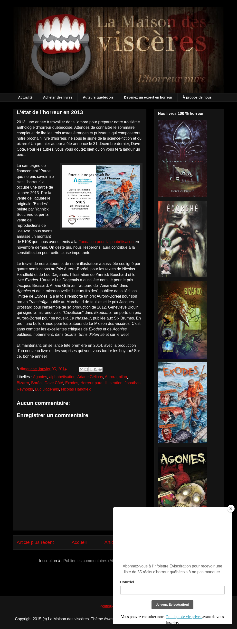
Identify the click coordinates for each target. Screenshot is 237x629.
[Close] (231, 508)
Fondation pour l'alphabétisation (105, 242)
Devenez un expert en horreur (148, 97)
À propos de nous (197, 97)
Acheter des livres (58, 97)
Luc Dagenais (47, 389)
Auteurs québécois (98, 97)
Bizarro (23, 383)
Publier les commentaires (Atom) (91, 561)
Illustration (114, 383)
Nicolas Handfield (76, 389)
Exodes (71, 383)
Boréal (36, 383)
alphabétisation (62, 377)
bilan (123, 377)
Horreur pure (91, 383)
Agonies (40, 377)
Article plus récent (35, 542)
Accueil (79, 542)
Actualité (25, 97)
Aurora (111, 377)
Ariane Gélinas (90, 377)
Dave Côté (54, 383)
